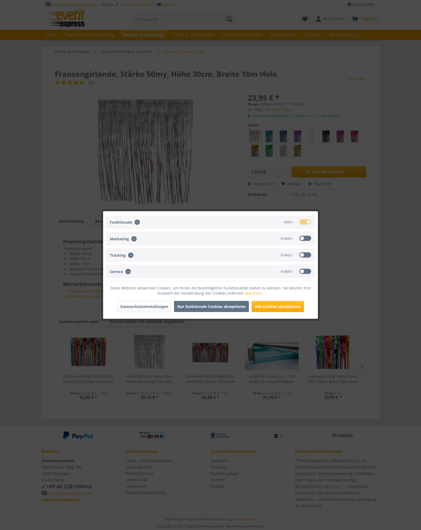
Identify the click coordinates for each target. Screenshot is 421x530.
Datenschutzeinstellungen (144, 306)
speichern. (253, 293)
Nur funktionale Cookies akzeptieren (211, 306)
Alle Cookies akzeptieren (278, 306)
